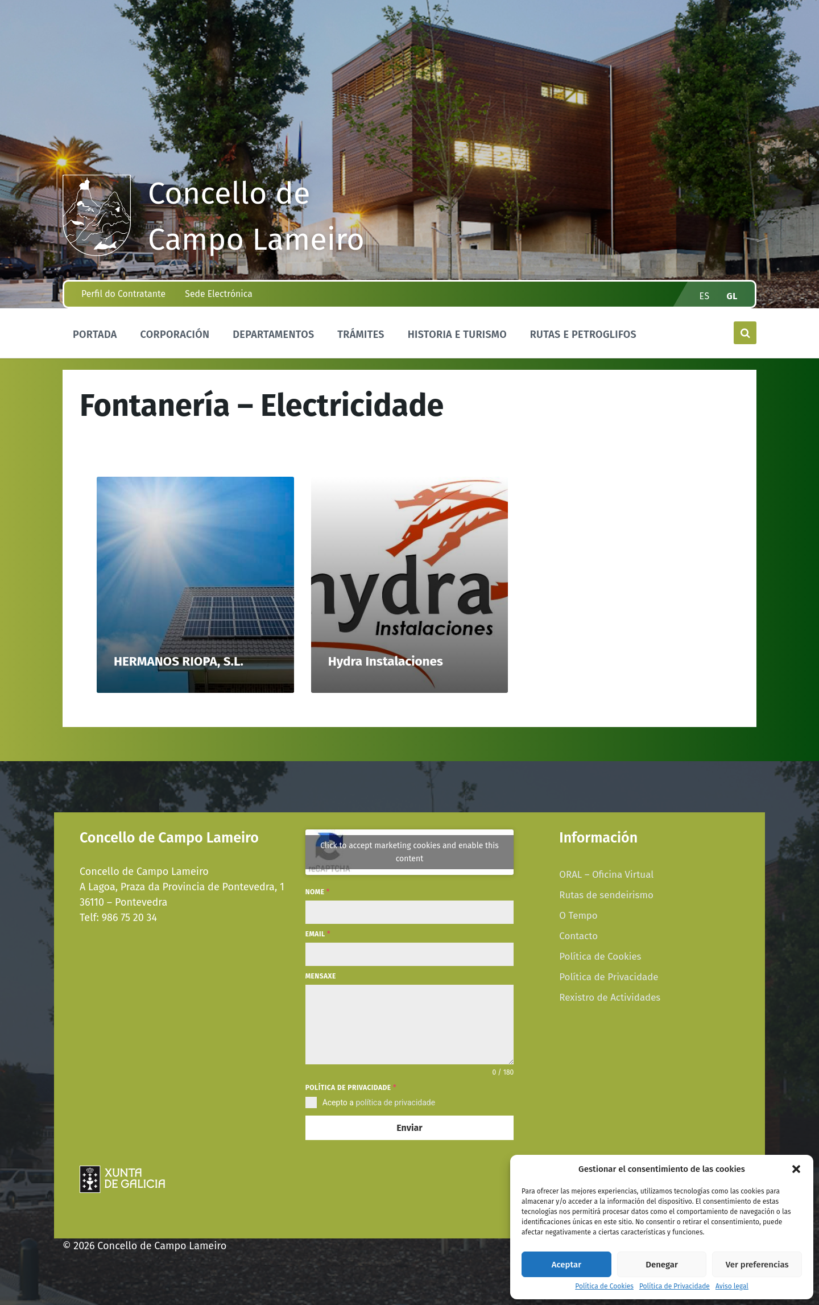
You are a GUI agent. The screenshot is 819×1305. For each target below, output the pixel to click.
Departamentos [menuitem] (273, 334)
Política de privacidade (350, 1088)
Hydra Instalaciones (385, 661)
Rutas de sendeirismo (606, 895)
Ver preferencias (757, 1264)
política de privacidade (395, 1102)
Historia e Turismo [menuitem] (457, 334)
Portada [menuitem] (95, 334)
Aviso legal (731, 1286)
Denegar (662, 1264)
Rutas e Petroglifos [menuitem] (583, 334)
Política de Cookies (604, 1286)
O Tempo (578, 915)
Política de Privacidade (674, 1286)
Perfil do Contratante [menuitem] (123, 293)
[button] (796, 1169)
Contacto (578, 935)
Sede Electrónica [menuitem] (218, 293)
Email (317, 934)
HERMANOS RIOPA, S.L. (178, 661)
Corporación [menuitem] (174, 334)
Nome (317, 892)
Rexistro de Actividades (609, 997)
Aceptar (566, 1264)
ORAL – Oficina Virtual (606, 874)
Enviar (409, 1127)
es (705, 296)
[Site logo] (97, 252)
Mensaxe (320, 976)
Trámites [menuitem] (360, 334)
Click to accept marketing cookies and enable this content (409, 852)
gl (732, 296)
